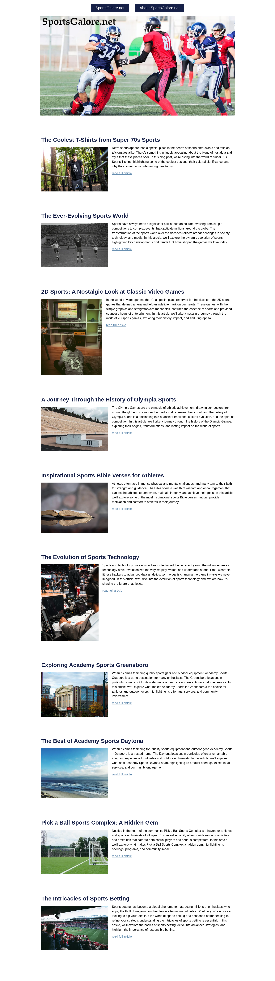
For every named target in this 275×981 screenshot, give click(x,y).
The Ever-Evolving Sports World (85, 215)
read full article (122, 173)
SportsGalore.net (109, 8)
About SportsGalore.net (160, 8)
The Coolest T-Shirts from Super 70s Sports (100, 140)
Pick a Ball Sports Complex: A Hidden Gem (99, 822)
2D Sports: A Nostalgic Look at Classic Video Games (112, 291)
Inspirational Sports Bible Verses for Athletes (102, 475)
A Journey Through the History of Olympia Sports (108, 399)
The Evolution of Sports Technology (90, 557)
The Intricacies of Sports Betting (85, 898)
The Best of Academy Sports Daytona (92, 741)
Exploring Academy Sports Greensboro (94, 665)
